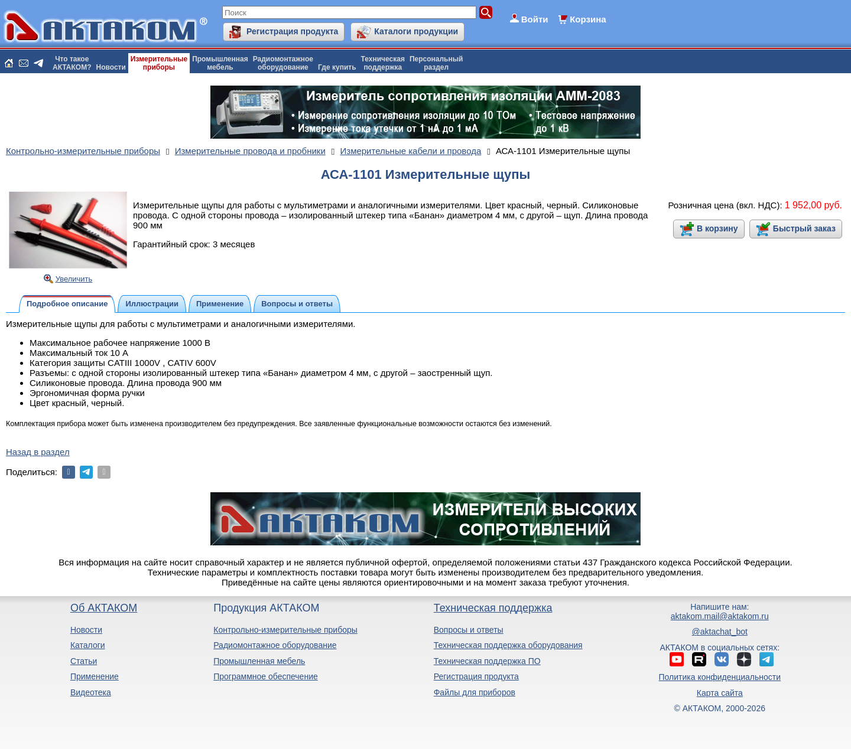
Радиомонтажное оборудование (274, 645)
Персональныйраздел (436, 63)
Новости (111, 67)
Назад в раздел (38, 452)
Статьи (83, 661)
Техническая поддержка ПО (487, 661)
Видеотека (90, 692)
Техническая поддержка (493, 608)
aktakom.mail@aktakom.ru (720, 616)
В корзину (717, 228)
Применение (94, 676)
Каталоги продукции (416, 31)
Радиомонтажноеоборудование (283, 63)
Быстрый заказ (804, 228)
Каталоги (87, 645)
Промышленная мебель (259, 661)
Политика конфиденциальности (720, 677)
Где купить (337, 67)
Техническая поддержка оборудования (508, 645)
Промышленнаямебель (220, 63)
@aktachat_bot (720, 631)
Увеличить (74, 278)
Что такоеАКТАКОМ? (72, 63)
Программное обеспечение (265, 676)
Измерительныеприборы (159, 63)
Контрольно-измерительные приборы (285, 629)
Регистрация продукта (292, 31)
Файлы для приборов (474, 692)
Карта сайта (720, 693)
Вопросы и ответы (469, 629)
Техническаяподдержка (383, 63)
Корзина (588, 19)
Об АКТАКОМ (103, 608)
